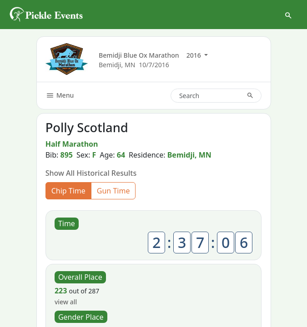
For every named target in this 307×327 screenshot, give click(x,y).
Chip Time (68, 191)
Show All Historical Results (91, 173)
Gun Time (113, 191)
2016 (194, 55)
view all (66, 301)
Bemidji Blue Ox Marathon (139, 55)
